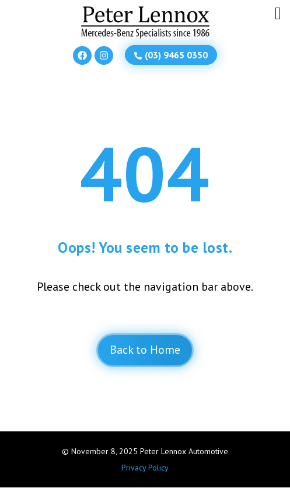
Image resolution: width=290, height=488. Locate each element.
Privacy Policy (145, 467)
